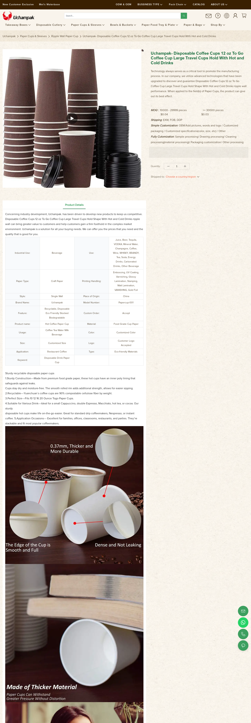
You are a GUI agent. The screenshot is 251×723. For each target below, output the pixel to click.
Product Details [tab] (74, 205)
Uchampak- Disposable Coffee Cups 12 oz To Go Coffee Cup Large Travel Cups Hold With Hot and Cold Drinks (149, 36)
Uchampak (9, 36)
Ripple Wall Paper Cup (64, 36)
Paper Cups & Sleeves (33, 36)
